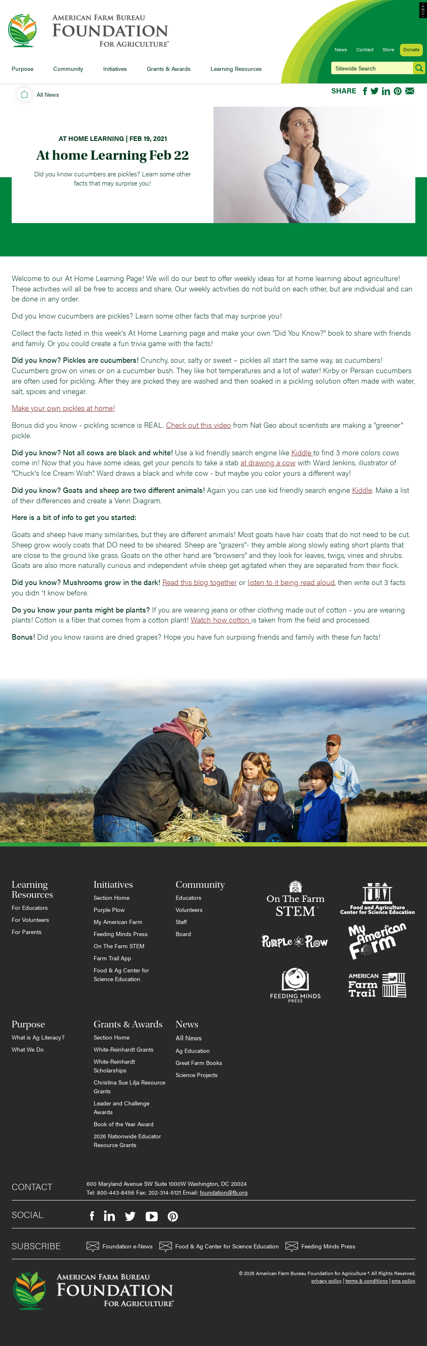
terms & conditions (366, 1280)
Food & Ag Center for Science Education (121, 974)
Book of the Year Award (124, 1124)
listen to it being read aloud (291, 582)
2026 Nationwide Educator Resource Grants (127, 1140)
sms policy (403, 1280)
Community (68, 68)
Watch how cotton (221, 619)
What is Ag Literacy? (38, 1037)
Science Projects (197, 1074)
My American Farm (118, 921)
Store (388, 49)
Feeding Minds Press (121, 933)
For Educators (30, 907)
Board (183, 933)
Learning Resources (236, 68)
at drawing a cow (268, 462)
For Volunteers (30, 919)
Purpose (22, 68)
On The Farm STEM (119, 946)
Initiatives (115, 68)
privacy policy (326, 1280)
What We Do (28, 1049)
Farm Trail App (112, 958)
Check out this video (198, 424)
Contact (365, 49)
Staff (181, 921)
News (341, 49)
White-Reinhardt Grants (124, 1049)
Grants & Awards (169, 68)
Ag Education (193, 1050)
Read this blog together (199, 582)
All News (48, 94)
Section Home (111, 897)
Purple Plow (109, 909)
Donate (411, 49)
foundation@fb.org (224, 1192)
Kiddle (302, 452)
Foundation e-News (120, 1247)
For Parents (27, 931)
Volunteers (189, 909)
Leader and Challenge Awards (121, 1107)
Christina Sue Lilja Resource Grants (129, 1086)
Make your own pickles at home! (63, 407)
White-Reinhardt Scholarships (114, 1065)
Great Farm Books (199, 1062)
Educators (188, 897)
